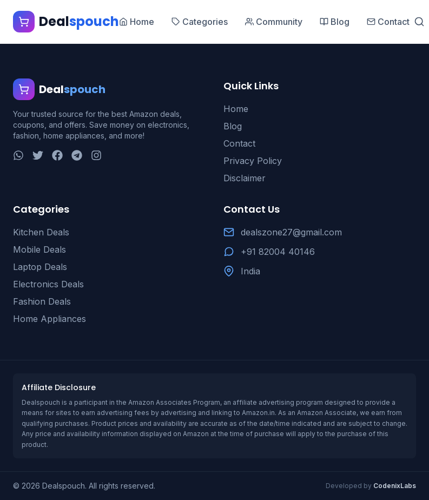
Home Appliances (49, 318)
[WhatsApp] (18, 155)
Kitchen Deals (41, 232)
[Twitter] (37, 155)
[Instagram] (96, 155)
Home (235, 108)
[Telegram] (76, 155)
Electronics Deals (48, 284)
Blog (232, 126)
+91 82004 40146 (278, 251)
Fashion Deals (42, 301)
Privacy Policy (252, 160)
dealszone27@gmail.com (291, 232)
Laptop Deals (40, 266)
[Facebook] (57, 155)
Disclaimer (244, 178)
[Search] (419, 21)
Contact (239, 143)
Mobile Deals (39, 249)
